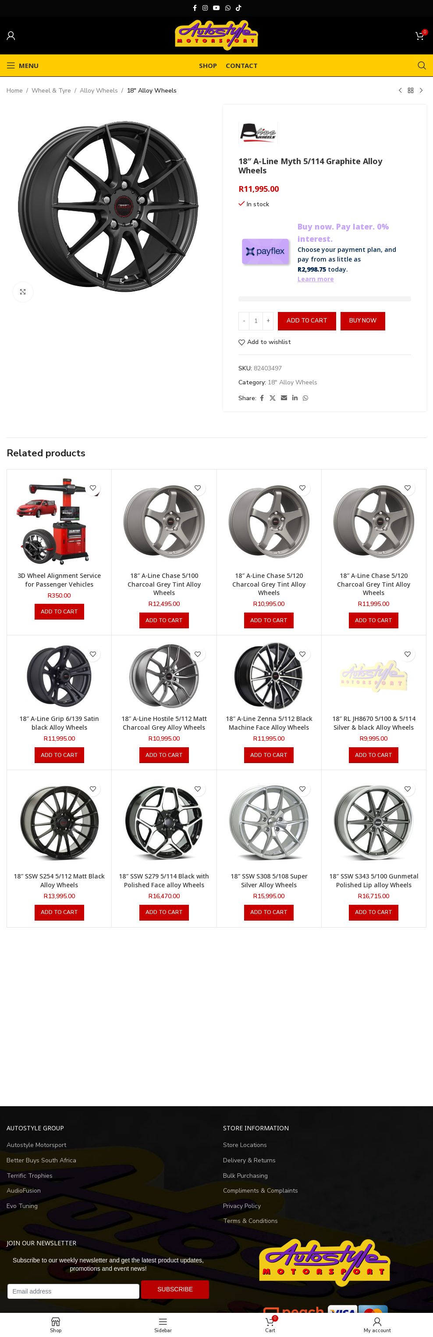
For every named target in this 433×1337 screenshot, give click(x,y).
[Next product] (421, 91)
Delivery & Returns (249, 1160)
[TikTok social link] (238, 8)
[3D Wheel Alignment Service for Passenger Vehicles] (59, 521)
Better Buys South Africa (41, 1160)
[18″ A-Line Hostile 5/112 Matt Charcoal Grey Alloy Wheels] (163, 676)
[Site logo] (216, 35)
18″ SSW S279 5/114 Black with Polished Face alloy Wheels (164, 880)
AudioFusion (24, 1190)
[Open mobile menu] (22, 65)
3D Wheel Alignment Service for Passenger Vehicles (59, 579)
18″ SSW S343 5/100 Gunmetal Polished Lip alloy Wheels (374, 880)
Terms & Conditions (250, 1221)
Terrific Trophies (30, 1176)
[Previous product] (400, 91)
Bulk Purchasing (245, 1176)
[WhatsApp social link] (228, 8)
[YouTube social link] (216, 8)
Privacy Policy (242, 1206)
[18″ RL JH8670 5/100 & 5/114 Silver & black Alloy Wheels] (373, 676)
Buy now (362, 321)
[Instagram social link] (205, 8)
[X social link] (272, 398)
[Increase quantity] (268, 321)
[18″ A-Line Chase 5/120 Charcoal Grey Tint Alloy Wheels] (269, 521)
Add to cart (307, 321)
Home (15, 90)
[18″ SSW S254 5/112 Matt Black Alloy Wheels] (59, 822)
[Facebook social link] (194, 8)
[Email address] (73, 1291)
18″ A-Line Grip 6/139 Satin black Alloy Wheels (59, 722)
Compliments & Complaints (260, 1190)
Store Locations (245, 1145)
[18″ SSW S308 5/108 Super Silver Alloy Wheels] (269, 822)
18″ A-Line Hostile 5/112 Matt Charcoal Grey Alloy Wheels (164, 722)
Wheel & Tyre (51, 90)
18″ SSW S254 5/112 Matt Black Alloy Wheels (59, 880)
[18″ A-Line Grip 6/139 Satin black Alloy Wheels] (59, 676)
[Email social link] (284, 398)
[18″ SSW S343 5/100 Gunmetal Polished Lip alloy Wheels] (373, 822)
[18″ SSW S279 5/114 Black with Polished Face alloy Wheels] (163, 822)
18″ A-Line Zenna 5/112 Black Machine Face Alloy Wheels (269, 722)
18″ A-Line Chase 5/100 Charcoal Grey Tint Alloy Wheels (164, 584)
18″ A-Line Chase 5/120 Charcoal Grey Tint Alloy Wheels (268, 584)
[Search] (422, 65)
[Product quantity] (256, 321)
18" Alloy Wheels (152, 90)
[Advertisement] (216, 1017)
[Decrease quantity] (243, 321)
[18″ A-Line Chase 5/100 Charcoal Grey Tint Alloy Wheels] (163, 521)
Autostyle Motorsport (36, 1145)
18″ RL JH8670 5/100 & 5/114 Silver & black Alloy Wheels (373, 722)
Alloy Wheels (99, 90)
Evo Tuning (22, 1206)
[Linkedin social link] (295, 398)
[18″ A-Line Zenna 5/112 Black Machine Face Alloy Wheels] (269, 676)
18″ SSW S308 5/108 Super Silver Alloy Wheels (269, 880)
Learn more (316, 279)
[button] (59, 612)
